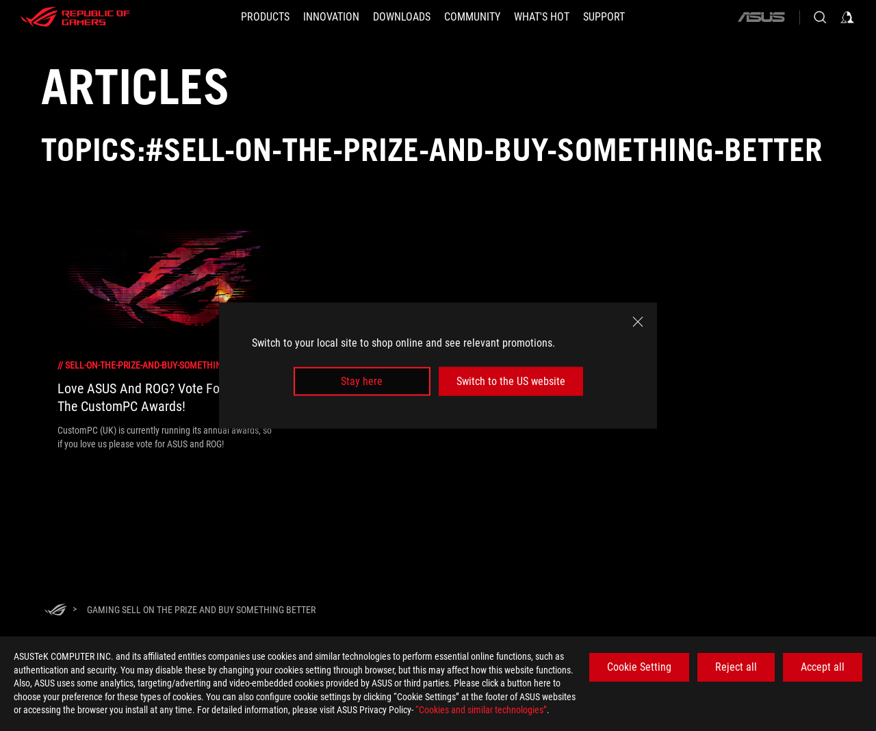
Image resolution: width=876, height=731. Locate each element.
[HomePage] (55, 611)
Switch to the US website (510, 381)
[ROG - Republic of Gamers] (75, 17)
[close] (638, 321)
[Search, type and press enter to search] (820, 17)
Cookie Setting (639, 666)
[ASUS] (761, 17)
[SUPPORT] (604, 17)
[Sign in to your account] (847, 17)
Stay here (362, 381)
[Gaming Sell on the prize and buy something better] (201, 609)
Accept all (823, 666)
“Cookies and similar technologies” (481, 709)
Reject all (736, 666)
